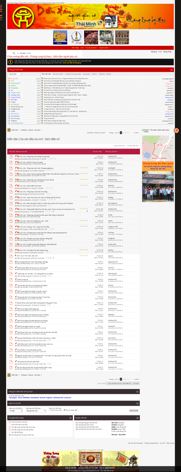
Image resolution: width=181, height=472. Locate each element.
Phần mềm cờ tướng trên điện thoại (54, 121)
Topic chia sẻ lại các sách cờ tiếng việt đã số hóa (43, 197)
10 (102, 203)
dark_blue (26, 181)
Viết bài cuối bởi (111, 151)
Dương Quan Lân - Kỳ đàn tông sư (54, 97)
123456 (13, 111)
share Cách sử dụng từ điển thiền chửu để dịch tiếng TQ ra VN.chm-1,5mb (53, 174)
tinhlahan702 (27, 159)
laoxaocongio (169, 95)
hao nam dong (15, 118)
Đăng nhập (167, 52)
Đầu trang (170, 443)
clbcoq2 (25, 287)
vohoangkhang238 (167, 79)
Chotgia (13, 102)
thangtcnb (26, 171)
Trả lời (95, 151)
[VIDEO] (114, 429)
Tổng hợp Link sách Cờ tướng (37, 192)
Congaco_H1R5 (28, 229)
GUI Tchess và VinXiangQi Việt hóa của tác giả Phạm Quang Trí (62, 81)
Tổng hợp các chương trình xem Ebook (40, 180)
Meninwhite (26, 264)
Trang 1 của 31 (114, 133)
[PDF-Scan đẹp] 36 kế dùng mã (28, 309)
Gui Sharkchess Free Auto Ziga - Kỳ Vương (56, 123)
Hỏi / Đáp (75, 48)
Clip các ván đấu (71, 468)
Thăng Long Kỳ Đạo (151, 443)
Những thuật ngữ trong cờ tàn (53, 114)
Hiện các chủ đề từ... (16, 408)
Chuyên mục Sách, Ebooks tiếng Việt (39, 238)
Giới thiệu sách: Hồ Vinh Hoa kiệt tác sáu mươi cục (35, 344)
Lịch (82, 48)
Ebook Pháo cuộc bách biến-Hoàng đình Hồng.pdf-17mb (37, 303)
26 (102, 227)
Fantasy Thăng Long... (17, 106)
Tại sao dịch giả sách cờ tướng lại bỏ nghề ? (32, 285)
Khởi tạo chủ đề (21, 151)
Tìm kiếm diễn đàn (132, 145)
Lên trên (136, 383)
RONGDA (26, 188)
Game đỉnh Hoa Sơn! (34, 186)
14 (102, 338)
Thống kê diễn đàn (16, 70)
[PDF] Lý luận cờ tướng (35, 162)
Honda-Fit (26, 212)
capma (171, 81)
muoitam (26, 234)
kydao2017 (170, 90)
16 (102, 274)
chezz (24, 223)
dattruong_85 (27, 276)
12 (102, 361)
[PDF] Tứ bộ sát (22, 279)
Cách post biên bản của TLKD (88, 468)
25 (53, 211)
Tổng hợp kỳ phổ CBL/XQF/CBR (28, 362)
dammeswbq (169, 102)
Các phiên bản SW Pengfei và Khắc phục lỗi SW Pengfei (60, 104)
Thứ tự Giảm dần (71, 410)
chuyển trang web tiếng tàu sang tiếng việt (42, 244)
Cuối (136, 133)
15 (102, 303)
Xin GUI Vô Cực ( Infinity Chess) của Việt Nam (57, 90)
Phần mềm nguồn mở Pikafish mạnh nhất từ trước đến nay (61, 92)
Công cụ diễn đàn (119, 145)
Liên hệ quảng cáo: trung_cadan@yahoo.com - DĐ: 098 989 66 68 (91, 471)
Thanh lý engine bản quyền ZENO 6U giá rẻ (57, 102)
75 (102, 256)
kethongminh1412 (167, 121)
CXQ (24, 217)
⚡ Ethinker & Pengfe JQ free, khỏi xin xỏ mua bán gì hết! (61, 106)
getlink (25, 299)
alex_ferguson (27, 206)
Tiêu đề (11, 151)
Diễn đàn (15, 130)
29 (102, 250)
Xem (100, 151)
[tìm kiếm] (44, 53)
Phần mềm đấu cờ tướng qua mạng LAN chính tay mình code (62, 99)
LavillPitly (170, 109)
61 (102, 186)
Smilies (114, 425)
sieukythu (170, 88)
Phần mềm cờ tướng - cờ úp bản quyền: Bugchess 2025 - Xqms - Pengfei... (66, 95)
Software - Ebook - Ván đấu (30, 130)
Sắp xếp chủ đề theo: (33, 408)
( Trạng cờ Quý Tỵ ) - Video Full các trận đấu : (57, 109)
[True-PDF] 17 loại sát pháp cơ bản (29, 350)
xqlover (25, 357)
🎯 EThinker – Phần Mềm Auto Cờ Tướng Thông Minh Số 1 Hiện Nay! (64, 88)
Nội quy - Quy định (119, 434)
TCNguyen (14, 121)
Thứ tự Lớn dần (55, 410)
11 (128, 133)
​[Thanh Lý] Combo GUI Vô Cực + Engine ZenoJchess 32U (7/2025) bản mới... (66, 78)
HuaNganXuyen (15, 109)
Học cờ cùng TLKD (107, 468)
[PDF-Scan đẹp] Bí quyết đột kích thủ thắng (32, 321)
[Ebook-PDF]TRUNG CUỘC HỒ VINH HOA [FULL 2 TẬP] (36, 338)
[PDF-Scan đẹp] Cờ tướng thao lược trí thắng (32, 315)
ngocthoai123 (169, 116)
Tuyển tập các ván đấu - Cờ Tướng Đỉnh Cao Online (35, 274)
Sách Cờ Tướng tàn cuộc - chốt (37, 221)
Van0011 (170, 107)
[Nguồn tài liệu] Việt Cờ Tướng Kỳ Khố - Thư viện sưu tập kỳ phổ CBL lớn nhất (44, 356)
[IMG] (114, 427)
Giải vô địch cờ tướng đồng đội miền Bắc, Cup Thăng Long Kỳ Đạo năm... (65, 83)
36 (102, 156)
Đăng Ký (154, 52)
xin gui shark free (49, 118)
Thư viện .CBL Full (31, 256)
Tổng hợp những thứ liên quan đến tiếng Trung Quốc (45, 215)
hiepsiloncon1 (169, 104)
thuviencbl (26, 258)
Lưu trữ (162, 443)
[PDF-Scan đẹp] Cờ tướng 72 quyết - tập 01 (32, 291)
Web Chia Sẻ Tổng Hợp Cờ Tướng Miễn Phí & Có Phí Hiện (61, 116)
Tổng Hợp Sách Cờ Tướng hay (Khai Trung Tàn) (33, 297)
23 (102, 191)
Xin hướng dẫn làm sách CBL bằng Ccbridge (32, 262)
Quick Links (103, 48)
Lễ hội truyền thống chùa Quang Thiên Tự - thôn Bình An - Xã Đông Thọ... (65, 111)
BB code (115, 423)
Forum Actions (91, 48)
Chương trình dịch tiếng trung (37, 250)
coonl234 (170, 118)
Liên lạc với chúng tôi (135, 443)
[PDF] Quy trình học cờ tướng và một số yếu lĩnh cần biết (37, 332)
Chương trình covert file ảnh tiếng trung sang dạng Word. (47, 233)
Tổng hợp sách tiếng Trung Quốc (38, 156)
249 (102, 209)
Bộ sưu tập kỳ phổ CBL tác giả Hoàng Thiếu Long (34, 367)
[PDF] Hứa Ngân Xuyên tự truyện (28, 326)
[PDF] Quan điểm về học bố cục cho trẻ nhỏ (32, 268)
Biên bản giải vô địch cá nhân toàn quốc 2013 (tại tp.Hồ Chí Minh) (50, 203)
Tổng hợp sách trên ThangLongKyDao (40, 168)
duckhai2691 (27, 176)
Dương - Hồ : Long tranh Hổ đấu (38, 227)
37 (102, 197)
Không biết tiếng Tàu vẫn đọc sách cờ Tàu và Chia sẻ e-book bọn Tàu (51, 209)
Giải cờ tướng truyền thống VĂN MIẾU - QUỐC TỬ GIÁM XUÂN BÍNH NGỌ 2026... (68, 85)
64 (102, 168)
